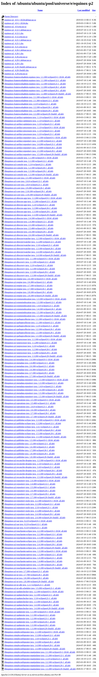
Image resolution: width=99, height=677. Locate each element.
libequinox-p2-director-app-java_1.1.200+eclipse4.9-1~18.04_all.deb (33, 198)
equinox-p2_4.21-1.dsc (14, 43)
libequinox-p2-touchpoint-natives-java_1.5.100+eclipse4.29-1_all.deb (33, 565)
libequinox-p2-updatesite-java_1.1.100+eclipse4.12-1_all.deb (30, 615)
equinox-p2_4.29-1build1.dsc (17, 70)
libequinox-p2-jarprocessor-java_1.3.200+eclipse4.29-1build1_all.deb (33, 356)
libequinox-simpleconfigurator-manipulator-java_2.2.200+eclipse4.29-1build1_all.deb (40, 669)
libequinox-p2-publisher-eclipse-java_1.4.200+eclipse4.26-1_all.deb (33, 430)
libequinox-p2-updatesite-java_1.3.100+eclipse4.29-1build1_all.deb (33, 628)
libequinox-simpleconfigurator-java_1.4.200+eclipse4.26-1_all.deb (32, 642)
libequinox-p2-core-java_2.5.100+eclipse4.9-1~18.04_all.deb (30, 178)
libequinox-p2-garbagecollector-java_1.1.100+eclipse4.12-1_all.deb (33, 322)
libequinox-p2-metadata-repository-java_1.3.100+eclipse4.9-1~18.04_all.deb (36, 380)
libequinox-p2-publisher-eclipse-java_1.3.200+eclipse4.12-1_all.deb (33, 423)
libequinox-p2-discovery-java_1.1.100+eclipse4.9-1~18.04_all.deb (32, 259)
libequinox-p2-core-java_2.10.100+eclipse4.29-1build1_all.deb (31, 195)
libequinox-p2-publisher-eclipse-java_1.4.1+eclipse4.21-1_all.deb (32, 427)
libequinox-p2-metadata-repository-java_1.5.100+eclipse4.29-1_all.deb (34, 393)
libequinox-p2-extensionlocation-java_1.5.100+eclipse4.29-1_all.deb (33, 312)
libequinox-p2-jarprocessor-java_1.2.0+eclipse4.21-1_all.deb (30, 346)
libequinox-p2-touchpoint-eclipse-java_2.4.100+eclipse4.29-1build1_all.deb (36, 548)
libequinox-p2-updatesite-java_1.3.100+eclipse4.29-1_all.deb (30, 625)
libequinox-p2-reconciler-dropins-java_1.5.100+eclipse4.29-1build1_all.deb (36, 477)
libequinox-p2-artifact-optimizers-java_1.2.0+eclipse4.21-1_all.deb (32, 124)
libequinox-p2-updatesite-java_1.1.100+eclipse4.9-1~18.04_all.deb (32, 612)
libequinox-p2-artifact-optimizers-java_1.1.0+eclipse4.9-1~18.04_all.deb (35, 117)
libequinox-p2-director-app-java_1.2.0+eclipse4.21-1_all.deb (30, 205)
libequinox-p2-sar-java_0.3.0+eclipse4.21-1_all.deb (26, 528)
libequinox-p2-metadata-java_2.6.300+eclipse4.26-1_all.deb (29, 370)
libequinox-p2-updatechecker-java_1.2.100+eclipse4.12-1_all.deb (32, 595)
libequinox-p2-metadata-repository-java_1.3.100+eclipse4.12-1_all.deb (34, 383)
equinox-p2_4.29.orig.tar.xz (16, 74)
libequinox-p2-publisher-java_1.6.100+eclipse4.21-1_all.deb (30, 447)
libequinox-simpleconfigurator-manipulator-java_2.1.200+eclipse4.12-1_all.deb (37, 655)
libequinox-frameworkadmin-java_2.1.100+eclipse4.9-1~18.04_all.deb (34, 97)
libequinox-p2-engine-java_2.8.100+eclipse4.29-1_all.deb (28, 292)
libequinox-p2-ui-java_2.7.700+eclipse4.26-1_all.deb (26, 575)
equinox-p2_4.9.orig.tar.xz (15, 26)
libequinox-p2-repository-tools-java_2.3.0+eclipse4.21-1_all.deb (31, 507)
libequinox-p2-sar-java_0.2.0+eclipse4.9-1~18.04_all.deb (28, 521)
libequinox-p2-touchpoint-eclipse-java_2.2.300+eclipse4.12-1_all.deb (33, 534)
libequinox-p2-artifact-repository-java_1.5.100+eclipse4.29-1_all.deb (33, 151)
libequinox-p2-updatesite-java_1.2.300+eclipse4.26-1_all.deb (30, 622)
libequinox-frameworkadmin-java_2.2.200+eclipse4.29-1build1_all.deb (34, 114)
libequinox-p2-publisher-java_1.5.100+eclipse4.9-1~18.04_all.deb (32, 440)
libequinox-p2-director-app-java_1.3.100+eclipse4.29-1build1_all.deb (33, 215)
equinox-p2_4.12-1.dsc (14, 33)
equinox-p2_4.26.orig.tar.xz (16, 57)
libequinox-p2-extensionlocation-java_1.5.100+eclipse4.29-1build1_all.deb (36, 316)
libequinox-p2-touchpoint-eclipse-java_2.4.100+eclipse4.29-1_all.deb (33, 544)
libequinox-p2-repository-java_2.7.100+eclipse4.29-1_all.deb (30, 494)
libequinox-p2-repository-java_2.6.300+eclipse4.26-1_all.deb (30, 491)
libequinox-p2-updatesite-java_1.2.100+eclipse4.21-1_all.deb (30, 618)
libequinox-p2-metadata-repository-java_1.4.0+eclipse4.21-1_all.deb (33, 386)
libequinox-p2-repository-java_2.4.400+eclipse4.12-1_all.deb (30, 484)
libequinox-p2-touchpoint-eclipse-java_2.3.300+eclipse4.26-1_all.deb (33, 541)
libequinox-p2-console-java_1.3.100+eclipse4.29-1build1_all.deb (32, 174)
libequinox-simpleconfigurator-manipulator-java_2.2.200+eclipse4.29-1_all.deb (37, 665)
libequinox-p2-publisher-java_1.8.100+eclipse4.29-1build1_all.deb (32, 457)
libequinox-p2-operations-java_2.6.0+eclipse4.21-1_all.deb (29, 407)
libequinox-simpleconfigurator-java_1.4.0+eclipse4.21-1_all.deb (31, 639)
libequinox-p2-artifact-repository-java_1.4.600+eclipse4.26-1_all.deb (33, 148)
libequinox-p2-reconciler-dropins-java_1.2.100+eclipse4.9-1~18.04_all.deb (36, 460)
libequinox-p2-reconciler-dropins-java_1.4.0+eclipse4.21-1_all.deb (32, 467)
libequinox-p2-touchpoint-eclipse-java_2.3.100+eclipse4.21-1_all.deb (33, 538)
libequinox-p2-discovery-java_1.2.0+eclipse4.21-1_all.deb (29, 265)
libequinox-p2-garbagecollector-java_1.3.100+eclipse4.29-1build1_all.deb (35, 336)
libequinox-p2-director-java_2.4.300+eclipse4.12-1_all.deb (29, 222)
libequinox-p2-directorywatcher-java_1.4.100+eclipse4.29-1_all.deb (33, 252)
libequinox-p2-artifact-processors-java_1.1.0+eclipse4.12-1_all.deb (32, 131)
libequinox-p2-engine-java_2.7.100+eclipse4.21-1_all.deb (28, 285)
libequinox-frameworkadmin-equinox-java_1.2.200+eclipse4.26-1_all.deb (35, 87)
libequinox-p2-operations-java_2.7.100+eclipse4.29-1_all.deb (30, 413)
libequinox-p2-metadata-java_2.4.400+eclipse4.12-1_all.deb (29, 363)
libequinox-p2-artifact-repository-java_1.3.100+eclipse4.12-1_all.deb (33, 141)
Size (94, 10)
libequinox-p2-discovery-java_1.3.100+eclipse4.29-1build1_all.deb (32, 275)
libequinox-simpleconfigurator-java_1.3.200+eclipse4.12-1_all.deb (32, 635)
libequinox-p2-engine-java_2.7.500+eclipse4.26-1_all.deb (28, 289)
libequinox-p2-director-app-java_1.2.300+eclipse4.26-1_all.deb (31, 208)
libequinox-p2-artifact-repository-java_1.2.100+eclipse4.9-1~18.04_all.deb (36, 137)
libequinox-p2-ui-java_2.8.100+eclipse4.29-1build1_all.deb (29, 581)
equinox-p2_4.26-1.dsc (14, 53)
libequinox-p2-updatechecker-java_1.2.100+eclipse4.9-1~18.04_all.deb (34, 591)
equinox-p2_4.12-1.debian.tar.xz (18, 30)
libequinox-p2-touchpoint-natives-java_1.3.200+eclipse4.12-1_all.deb (33, 554)
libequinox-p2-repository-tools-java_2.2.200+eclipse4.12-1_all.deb (32, 504)
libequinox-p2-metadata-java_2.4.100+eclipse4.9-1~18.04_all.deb (32, 359)
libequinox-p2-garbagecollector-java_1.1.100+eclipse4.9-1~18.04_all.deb (35, 319)
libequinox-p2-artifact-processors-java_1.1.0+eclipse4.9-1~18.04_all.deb (35, 127)
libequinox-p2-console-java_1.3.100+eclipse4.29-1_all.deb (29, 171)
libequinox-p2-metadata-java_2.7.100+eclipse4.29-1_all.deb (29, 373)
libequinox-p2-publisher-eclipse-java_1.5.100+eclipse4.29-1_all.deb (33, 433)
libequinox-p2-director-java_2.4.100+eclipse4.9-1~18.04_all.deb (31, 218)
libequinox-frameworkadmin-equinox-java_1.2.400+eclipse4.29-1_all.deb (35, 90)
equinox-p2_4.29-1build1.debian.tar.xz (21, 67)
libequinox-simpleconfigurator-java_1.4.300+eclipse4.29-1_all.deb (32, 645)
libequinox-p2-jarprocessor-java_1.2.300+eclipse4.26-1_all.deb (31, 349)
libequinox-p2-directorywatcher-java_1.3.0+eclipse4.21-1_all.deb (32, 245)
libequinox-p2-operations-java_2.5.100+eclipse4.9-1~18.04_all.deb (32, 400)
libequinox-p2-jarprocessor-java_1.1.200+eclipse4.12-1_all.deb (31, 343)
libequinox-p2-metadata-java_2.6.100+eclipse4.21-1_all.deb (29, 366)
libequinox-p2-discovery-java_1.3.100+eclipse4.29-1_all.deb (30, 272)
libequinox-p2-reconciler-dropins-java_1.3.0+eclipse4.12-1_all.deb (32, 464)
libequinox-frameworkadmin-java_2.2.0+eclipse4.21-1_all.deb (30, 104)
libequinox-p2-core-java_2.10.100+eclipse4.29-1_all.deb (28, 191)
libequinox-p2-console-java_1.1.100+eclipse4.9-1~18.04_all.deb (31, 158)
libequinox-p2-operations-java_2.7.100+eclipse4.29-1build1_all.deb (33, 417)
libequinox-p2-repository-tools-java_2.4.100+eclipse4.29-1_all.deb (32, 514)
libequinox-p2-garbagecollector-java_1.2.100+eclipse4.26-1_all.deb (33, 329)
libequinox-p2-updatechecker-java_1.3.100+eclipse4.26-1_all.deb (32, 602)
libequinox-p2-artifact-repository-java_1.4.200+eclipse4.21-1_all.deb (33, 144)
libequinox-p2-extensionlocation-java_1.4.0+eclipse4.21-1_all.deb (32, 306)
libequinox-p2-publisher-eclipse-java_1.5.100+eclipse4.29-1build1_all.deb (35, 437)
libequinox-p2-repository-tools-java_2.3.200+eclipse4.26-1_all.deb (32, 511)
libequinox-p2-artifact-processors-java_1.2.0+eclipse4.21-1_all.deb (32, 134)
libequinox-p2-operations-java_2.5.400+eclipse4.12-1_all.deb (30, 403)
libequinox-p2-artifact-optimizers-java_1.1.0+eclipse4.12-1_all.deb (32, 121)
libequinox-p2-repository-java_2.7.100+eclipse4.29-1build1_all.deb (33, 497)
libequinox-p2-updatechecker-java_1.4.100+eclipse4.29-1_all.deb (32, 605)
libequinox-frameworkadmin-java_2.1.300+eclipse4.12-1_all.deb (31, 100)
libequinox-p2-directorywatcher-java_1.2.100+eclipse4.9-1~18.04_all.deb (35, 238)
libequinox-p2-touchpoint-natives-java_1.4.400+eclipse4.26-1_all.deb (33, 561)
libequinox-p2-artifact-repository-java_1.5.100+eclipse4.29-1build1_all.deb (36, 154)
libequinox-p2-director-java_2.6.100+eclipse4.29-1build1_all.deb (32, 235)
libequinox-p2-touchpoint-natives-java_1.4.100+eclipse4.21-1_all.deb (33, 558)
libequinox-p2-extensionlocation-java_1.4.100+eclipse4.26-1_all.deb (33, 309)
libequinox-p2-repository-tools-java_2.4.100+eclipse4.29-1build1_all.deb (35, 517)
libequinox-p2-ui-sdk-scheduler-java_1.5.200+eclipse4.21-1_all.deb (33, 588)
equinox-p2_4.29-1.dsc (14, 63)
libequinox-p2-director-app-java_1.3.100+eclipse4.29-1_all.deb (31, 211)
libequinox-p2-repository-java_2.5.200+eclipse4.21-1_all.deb (30, 487)
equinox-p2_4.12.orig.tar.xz (16, 37)
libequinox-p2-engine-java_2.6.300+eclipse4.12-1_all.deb (28, 282)
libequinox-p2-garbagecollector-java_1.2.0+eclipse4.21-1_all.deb (32, 326)
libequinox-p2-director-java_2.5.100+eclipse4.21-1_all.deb (29, 225)
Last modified (83, 10)
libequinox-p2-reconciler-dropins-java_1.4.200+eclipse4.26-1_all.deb (33, 470)
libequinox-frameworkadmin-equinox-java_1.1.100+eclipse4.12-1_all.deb (35, 80)
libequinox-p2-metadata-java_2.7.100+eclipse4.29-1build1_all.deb (32, 376)
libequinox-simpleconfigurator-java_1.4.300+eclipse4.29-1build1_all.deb (35, 649)
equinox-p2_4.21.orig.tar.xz (16, 47)
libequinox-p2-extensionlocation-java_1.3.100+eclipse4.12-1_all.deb (33, 302)
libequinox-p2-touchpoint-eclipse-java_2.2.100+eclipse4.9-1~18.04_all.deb (36, 531)
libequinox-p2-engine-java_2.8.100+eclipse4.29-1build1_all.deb (31, 296)
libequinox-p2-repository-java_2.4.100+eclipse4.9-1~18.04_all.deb (32, 480)
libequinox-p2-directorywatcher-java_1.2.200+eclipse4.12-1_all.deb (33, 242)
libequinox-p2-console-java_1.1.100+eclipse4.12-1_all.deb (29, 161)
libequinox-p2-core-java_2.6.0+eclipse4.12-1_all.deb (26, 181)
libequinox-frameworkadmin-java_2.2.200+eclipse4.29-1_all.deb (31, 111)
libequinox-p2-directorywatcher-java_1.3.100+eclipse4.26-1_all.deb (33, 248)
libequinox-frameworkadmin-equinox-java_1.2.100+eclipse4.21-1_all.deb (35, 84)
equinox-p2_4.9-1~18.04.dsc (16, 23)
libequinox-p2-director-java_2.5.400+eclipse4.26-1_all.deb (29, 228)
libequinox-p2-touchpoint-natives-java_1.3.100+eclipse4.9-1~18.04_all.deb (36, 551)
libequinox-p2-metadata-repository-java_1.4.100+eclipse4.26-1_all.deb (34, 390)
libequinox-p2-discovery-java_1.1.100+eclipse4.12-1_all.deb (30, 262)
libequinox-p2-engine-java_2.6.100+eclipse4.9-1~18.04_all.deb (31, 279)
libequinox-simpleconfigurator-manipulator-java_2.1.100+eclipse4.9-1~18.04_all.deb (40, 652)
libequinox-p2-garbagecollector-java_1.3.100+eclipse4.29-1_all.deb (33, 333)
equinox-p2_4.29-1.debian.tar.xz (18, 60)
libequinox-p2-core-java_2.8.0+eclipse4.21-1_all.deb (26, 185)
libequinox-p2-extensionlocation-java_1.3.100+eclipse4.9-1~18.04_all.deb (35, 299)
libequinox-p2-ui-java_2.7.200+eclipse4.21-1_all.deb (26, 571)
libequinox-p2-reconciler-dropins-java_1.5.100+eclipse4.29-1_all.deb (33, 474)
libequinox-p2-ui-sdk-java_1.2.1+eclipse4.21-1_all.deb (27, 585)
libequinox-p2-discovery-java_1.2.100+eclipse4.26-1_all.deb (30, 269)
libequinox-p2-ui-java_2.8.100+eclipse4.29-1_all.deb (26, 578)
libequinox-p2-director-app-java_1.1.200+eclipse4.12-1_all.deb (31, 201)
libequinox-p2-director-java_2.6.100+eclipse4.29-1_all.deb (29, 232)
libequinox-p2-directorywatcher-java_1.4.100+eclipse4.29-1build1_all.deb (35, 255)
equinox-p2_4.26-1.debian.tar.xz (18, 50)
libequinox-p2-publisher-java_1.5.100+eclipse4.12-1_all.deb (30, 443)
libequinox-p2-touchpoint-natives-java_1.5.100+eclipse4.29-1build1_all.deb (36, 568)
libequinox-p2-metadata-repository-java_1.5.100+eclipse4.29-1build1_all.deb (37, 396)
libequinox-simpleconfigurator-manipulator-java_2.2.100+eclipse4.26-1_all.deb (37, 662)
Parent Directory (11, 16)
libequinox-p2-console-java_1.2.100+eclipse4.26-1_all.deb (29, 168)
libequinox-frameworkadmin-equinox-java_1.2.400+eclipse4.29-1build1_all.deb (38, 94)
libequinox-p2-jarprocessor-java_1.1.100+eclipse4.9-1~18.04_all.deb (33, 339)
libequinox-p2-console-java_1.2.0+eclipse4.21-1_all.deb (28, 164)
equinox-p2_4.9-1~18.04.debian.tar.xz (20, 20)
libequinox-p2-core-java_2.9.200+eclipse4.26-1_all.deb (27, 188)
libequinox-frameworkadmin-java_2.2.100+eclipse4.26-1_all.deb (31, 107)
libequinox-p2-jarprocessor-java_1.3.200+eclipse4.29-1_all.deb (31, 353)
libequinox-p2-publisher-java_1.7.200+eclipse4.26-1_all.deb (30, 450)
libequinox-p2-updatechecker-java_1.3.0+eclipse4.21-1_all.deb (31, 598)
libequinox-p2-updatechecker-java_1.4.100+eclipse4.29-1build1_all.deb (34, 608)
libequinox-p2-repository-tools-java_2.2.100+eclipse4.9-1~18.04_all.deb (35, 501)
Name (40, 10)
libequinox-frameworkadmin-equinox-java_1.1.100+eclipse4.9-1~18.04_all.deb (37, 77)
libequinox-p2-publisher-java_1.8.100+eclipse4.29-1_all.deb (30, 454)
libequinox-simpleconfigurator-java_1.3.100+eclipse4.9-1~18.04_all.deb (35, 632)
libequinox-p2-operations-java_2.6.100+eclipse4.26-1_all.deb (30, 410)
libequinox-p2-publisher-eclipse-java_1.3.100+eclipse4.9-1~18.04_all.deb (35, 420)
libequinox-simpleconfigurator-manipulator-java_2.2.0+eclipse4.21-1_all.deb (36, 659)
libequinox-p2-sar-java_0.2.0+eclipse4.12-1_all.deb (26, 524)
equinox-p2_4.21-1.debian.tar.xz (18, 40)
